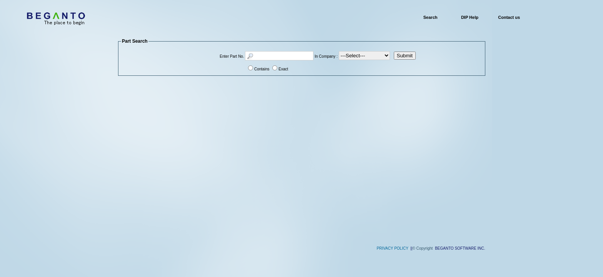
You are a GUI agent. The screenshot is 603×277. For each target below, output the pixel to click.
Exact (283, 69)
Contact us (509, 17)
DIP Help (469, 17)
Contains (261, 69)
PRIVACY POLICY (392, 248)
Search (430, 17)
